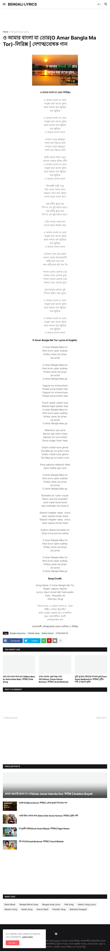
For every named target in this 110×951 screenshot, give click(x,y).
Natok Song (27, 909)
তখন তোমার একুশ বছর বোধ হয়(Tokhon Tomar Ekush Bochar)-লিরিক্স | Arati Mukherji (53, 679)
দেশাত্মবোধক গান (62, 633)
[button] (4, 4)
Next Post (101, 718)
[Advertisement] (55, 19)
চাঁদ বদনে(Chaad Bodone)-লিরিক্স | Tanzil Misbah (41, 841)
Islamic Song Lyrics (87, 904)
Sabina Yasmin (47, 633)
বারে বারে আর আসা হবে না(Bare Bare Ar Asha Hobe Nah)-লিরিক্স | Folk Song (19, 679)
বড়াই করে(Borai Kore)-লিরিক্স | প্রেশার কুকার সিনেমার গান (43, 803)
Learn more (27, 937)
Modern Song (11, 909)
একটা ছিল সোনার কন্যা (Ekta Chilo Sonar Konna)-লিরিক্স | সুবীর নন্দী (48, 815)
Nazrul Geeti (42, 909)
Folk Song (69, 904)
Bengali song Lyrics (20, 32)
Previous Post (10, 718)
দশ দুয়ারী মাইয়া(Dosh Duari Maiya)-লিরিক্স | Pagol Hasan (44, 828)
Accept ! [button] (12, 943)
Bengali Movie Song (29, 904)
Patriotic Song (33, 633)
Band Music (10, 904)
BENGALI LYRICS (22, 4)
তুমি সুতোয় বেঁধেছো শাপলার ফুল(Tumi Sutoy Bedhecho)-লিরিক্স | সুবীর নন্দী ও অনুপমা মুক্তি (91, 679)
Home (5, 32)
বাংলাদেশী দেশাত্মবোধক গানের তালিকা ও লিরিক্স (55, 626)
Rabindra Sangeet (78, 909)
